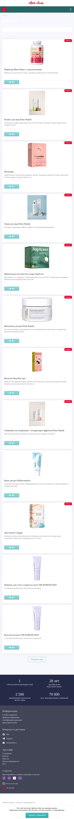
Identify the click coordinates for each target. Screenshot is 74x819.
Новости (5, 759)
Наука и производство (10, 761)
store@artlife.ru (11, 743)
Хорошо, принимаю (37, 815)
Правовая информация (10, 717)
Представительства (9, 723)
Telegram (9, 738)
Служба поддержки (9, 715)
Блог (4, 764)
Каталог (5, 756)
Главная (5, 15)
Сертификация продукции (12, 720)
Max (7, 734)
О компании (6, 753)
